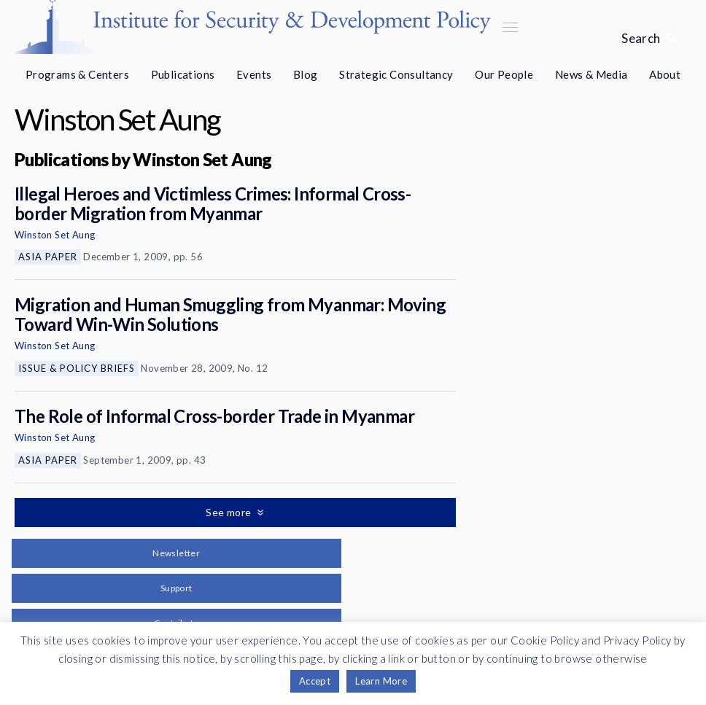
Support (176, 588)
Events (253, 74)
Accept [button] (314, 681)
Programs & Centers (77, 74)
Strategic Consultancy (396, 74)
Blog (305, 74)
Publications (183, 74)
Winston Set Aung (55, 235)
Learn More (381, 681)
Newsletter (176, 553)
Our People (504, 74)
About (664, 74)
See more (230, 512)
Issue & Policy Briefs (76, 368)
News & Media (591, 74)
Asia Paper (47, 256)
